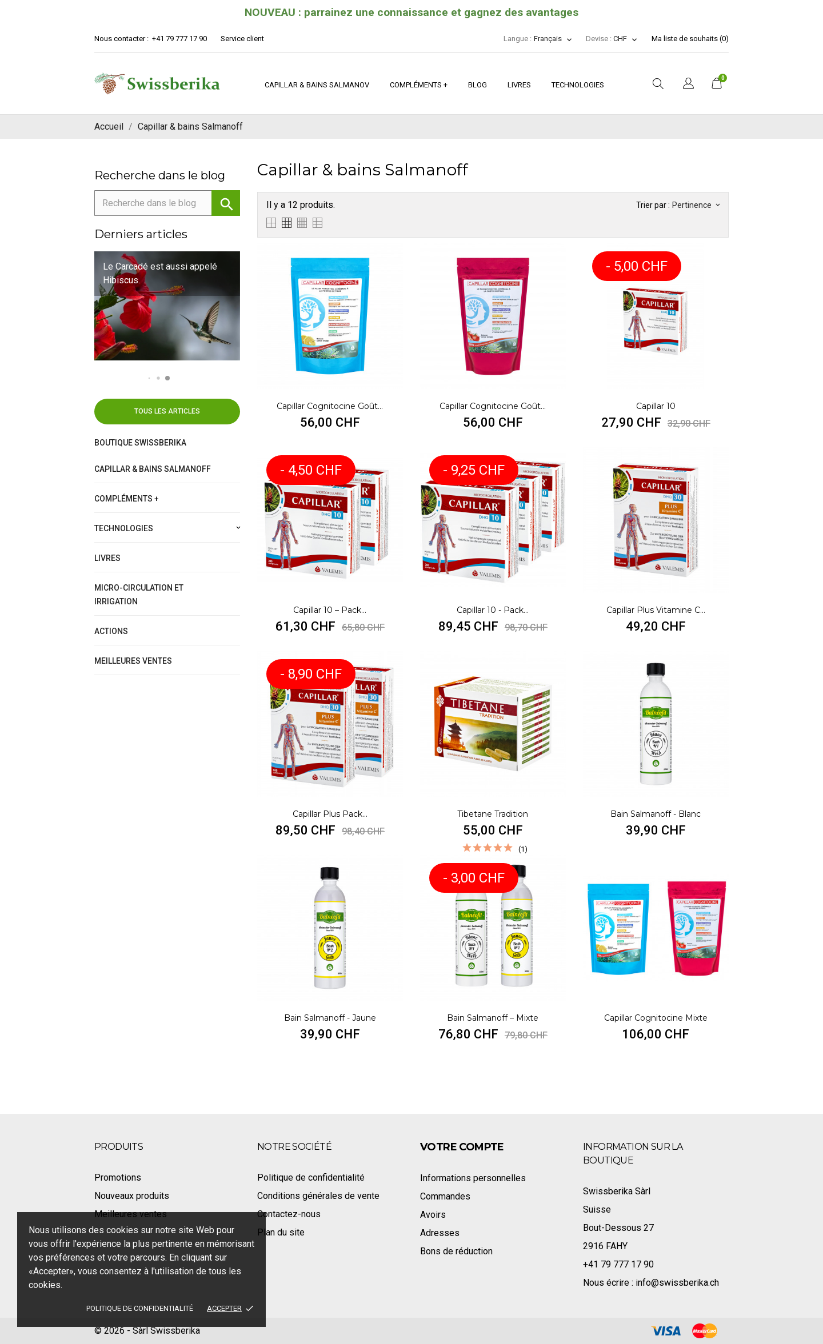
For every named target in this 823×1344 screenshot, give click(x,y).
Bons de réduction (456, 1251)
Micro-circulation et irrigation (138, 594)
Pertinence (696, 205)
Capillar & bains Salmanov (317, 85)
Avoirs (433, 1214)
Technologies (578, 85)
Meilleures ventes (133, 660)
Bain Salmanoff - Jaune (330, 1018)
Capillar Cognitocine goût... (330, 406)
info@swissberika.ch (677, 1282)
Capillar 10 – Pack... (329, 610)
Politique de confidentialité (139, 1308)
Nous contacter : (122, 38)
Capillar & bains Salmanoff (152, 469)
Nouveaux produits (131, 1195)
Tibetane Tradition (492, 814)
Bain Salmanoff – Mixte (492, 1018)
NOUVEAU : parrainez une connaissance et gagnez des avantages (411, 12)
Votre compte (462, 1147)
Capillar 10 (656, 406)
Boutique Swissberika (140, 442)
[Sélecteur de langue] (553, 39)
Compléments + (419, 85)
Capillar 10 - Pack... (493, 610)
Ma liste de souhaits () (690, 38)
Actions (111, 631)
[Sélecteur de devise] (625, 39)
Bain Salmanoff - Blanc (655, 814)
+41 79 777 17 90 (179, 38)
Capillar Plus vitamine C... (655, 610)
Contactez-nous (289, 1214)
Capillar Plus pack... (330, 814)
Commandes (445, 1196)
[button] (149, 378)
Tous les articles (167, 411)
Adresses (440, 1232)
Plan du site (281, 1232)
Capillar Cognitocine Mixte (656, 1018)
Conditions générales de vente (318, 1195)
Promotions (117, 1177)
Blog (477, 85)
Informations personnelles (473, 1178)
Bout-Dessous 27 (618, 1227)
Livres (519, 85)
